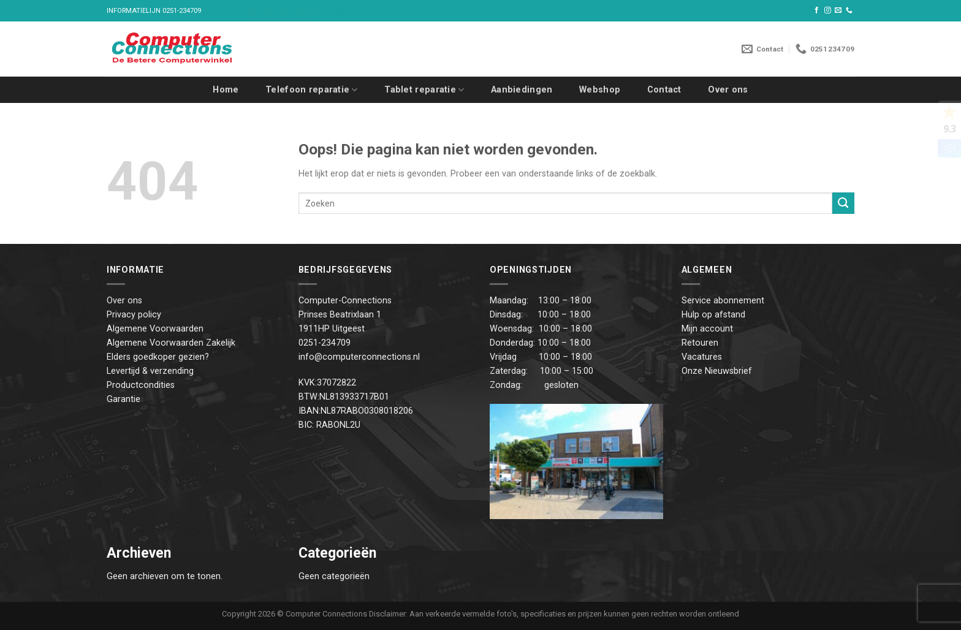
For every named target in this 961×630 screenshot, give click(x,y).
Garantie (123, 399)
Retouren (700, 343)
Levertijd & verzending (150, 371)
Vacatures (702, 357)
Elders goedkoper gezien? (158, 357)
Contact (664, 90)
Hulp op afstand (713, 314)
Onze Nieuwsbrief (717, 371)
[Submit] (843, 203)
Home (225, 90)
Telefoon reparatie (311, 90)
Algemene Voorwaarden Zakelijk (171, 343)
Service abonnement (723, 300)
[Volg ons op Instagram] (827, 10)
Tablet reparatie (424, 90)
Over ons (728, 90)
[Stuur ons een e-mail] (838, 10)
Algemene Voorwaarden (155, 329)
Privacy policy (134, 314)
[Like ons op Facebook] (816, 10)
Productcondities (141, 385)
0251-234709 (181, 11)
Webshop (599, 90)
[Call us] (849, 10)
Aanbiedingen (521, 90)
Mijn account (707, 329)
